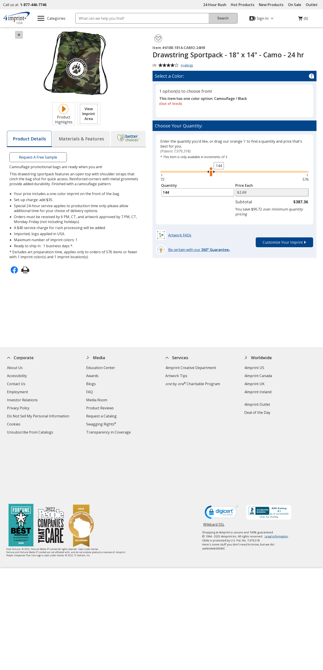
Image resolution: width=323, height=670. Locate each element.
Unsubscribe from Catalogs (30, 433)
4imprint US (254, 367)
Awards (92, 375)
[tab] (29, 139)
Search (223, 18)
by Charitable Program (192, 383)
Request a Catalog (101, 416)
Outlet (313, 4)
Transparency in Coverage (109, 433)
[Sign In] (262, 18)
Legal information (276, 478)
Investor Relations (23, 400)
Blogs (91, 383)
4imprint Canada (258, 375)
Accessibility (17, 375)
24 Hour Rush (214, 4)
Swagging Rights (101, 424)
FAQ (89, 391)
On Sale (294, 4)
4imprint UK (254, 383)
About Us (15, 367)
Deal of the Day (257, 412)
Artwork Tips (176, 375)
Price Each (244, 185)
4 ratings (187, 66)
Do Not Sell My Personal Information (38, 417)
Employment (17, 391)
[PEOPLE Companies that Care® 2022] (51, 467)
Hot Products (242, 4)
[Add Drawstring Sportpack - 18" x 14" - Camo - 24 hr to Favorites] (158, 38)
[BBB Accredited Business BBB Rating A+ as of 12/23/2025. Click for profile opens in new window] (268, 454)
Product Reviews (100, 408)
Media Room (96, 399)
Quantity (169, 185)
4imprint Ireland (258, 391)
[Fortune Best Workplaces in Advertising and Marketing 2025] (21, 467)
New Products (271, 4)
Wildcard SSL (214, 467)
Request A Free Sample (38, 157)
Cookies (14, 425)
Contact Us (16, 383)
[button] (88, 113)
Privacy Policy (19, 409)
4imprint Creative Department (190, 367)
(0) (303, 19)
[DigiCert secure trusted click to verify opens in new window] (221, 454)
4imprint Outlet (257, 404)
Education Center (100, 367)
